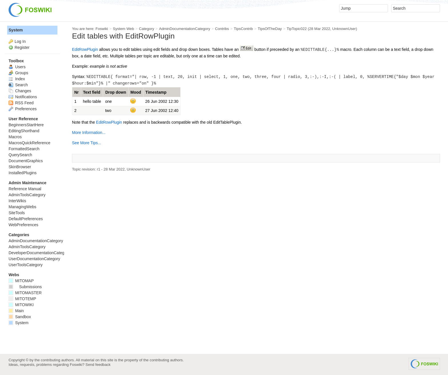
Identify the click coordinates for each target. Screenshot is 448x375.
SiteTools (17, 212)
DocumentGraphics (26, 161)
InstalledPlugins (23, 173)
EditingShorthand (24, 131)
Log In (20, 41)
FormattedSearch (24, 149)
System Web (123, 29)
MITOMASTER (25, 292)
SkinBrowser (20, 167)
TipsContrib (243, 29)
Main (16, 310)
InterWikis (17, 200)
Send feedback (98, 364)
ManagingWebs (22, 206)
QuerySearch (20, 155)
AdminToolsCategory (27, 194)
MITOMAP (21, 280)
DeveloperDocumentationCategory (39, 252)
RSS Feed (21, 103)
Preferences (23, 109)
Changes (20, 91)
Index (17, 79)
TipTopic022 (297, 29)
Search (18, 85)
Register (22, 47)
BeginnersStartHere (26, 125)
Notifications (23, 97)
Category (146, 29)
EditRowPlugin (85, 49)
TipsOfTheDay (270, 29)
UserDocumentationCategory (34, 258)
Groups (18, 73)
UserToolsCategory (26, 264)
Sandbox (20, 316)
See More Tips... (86, 143)
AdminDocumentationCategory (184, 29)
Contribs (222, 29)
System (16, 30)
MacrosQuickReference (29, 143)
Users (17, 67)
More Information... (89, 132)
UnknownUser (344, 29)
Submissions (25, 286)
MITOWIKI (21, 304)
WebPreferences (23, 224)
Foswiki (101, 29)
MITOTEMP (22, 298)
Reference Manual (25, 189)
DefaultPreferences (26, 218)
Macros (15, 137)
